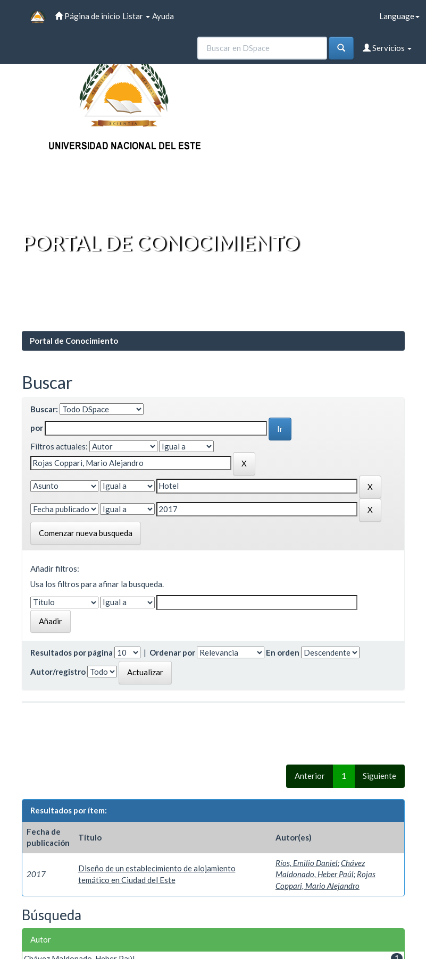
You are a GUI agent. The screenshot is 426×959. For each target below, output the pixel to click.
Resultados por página (71, 652)
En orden (282, 652)
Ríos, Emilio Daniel (306, 863)
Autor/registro (58, 671)
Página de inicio (87, 16)
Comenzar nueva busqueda (85, 533)
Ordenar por (172, 652)
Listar (136, 16)
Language (399, 16)
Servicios (387, 48)
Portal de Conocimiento (74, 340)
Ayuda (163, 16)
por (36, 427)
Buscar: (44, 409)
